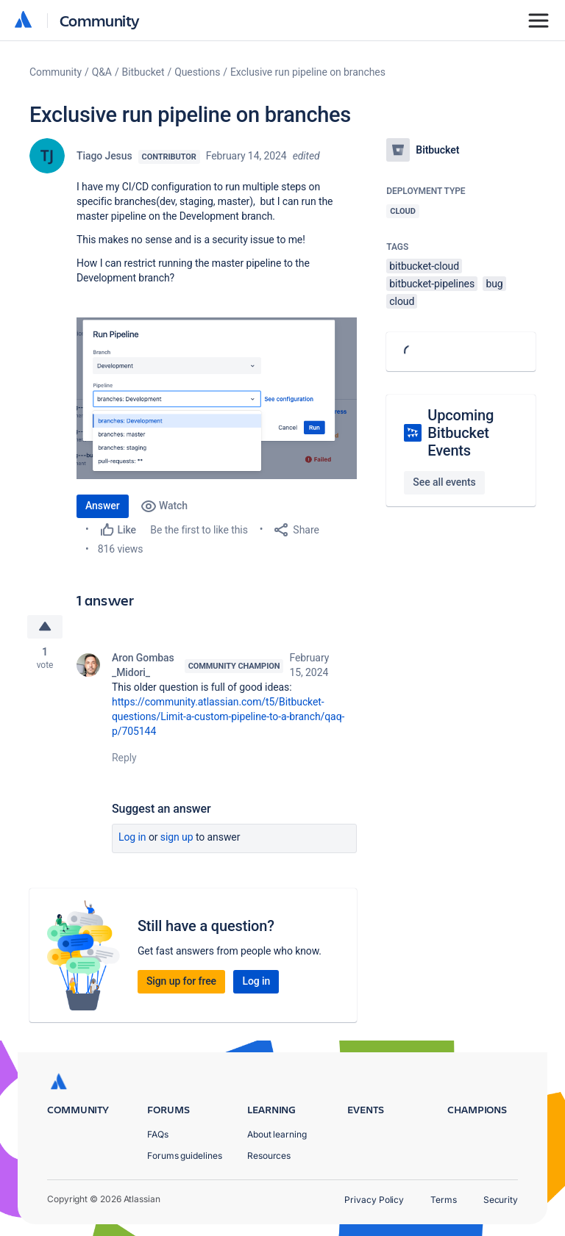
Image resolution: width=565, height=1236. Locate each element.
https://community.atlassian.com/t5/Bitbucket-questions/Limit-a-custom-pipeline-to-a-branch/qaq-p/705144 (228, 716)
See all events (444, 482)
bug (494, 284)
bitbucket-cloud (424, 266)
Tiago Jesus (104, 156)
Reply (124, 757)
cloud (401, 301)
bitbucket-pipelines (432, 284)
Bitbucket (143, 72)
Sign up (176, 837)
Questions (197, 72)
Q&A (102, 72)
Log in (132, 837)
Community (100, 20)
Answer (102, 505)
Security (500, 1199)
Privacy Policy (374, 1199)
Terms (443, 1199)
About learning (277, 1134)
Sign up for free (181, 981)
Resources (269, 1155)
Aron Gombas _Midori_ (143, 665)
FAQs (157, 1134)
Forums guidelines (184, 1155)
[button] (217, 398)
